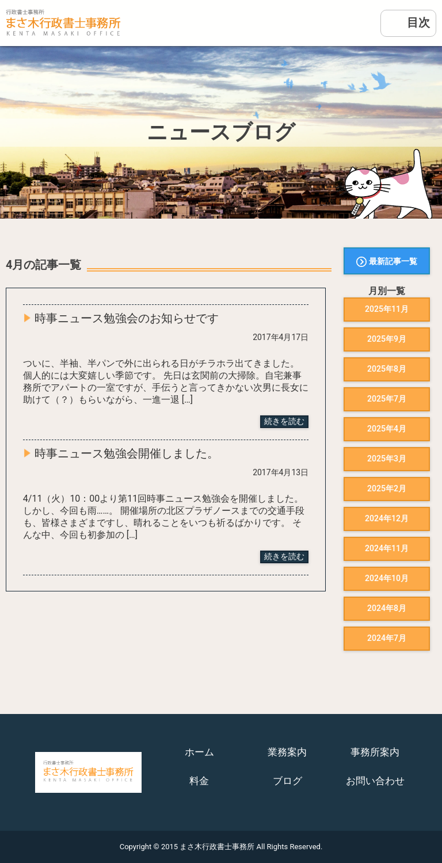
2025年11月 (387, 309)
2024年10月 (387, 578)
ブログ (287, 780)
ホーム (199, 752)
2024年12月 (387, 518)
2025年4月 (386, 428)
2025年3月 (386, 458)
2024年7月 (386, 638)
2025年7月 (386, 398)
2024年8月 (386, 608)
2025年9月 (386, 338)
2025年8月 (386, 368)
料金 (199, 780)
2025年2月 (386, 488)
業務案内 (287, 752)
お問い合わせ (375, 780)
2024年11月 (387, 548)
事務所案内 (374, 752)
